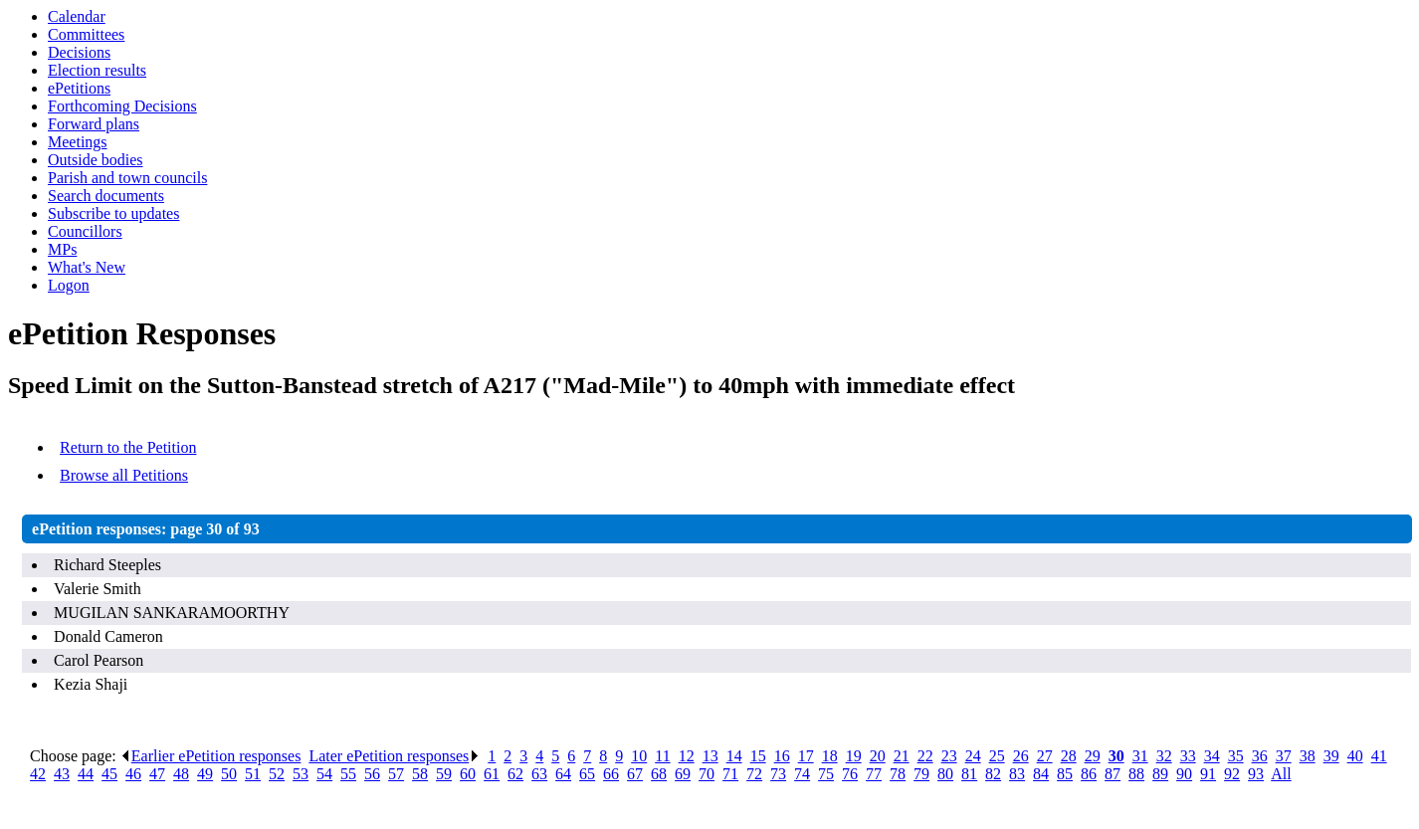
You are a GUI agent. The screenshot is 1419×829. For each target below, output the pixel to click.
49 (205, 773)
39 (1331, 755)
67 (635, 773)
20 (878, 755)
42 (38, 773)
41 (1379, 755)
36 (1260, 755)
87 (1112, 773)
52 (277, 773)
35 (1236, 755)
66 (611, 773)
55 (348, 773)
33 (1188, 755)
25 (997, 755)
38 (1308, 755)
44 (86, 773)
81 (969, 773)
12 (687, 755)
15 (758, 755)
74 (802, 773)
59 (444, 773)
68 (659, 773)
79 (921, 773)
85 (1065, 773)
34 (1212, 755)
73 (778, 773)
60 (468, 773)
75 (826, 773)
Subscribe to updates (113, 213)
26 (1021, 755)
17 (806, 755)
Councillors (85, 231)
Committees (86, 34)
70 (706, 773)
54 (324, 773)
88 (1136, 773)
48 (181, 773)
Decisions (79, 52)
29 (1093, 755)
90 (1184, 773)
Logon (69, 285)
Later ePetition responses (394, 755)
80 (945, 773)
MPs (62, 249)
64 (563, 773)
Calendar (76, 16)
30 (1116, 755)
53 (300, 773)
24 (973, 755)
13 (710, 755)
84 (1041, 773)
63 (539, 773)
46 (133, 773)
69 (683, 773)
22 (925, 755)
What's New (86, 267)
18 (830, 755)
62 (515, 773)
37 (1284, 755)
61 (492, 773)
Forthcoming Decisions (122, 106)
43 (62, 773)
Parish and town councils (127, 177)
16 (782, 755)
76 (850, 773)
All (1281, 773)
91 (1208, 773)
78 (898, 773)
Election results (97, 70)
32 (1164, 755)
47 (157, 773)
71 (730, 773)
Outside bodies (95, 159)
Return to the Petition (128, 447)
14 (734, 755)
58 (420, 773)
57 (396, 773)
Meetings (77, 141)
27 (1045, 755)
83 (1017, 773)
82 (993, 773)
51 (253, 773)
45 (109, 773)
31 (1140, 755)
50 (229, 773)
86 (1089, 773)
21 (902, 755)
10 (639, 755)
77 (874, 773)
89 (1160, 773)
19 (854, 755)
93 (1256, 773)
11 (662, 755)
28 (1069, 755)
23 (949, 755)
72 (754, 773)
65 (587, 773)
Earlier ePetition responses (211, 755)
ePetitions (79, 88)
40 (1355, 755)
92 (1232, 773)
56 (372, 773)
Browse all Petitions (124, 475)
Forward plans (93, 123)
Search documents (106, 195)
